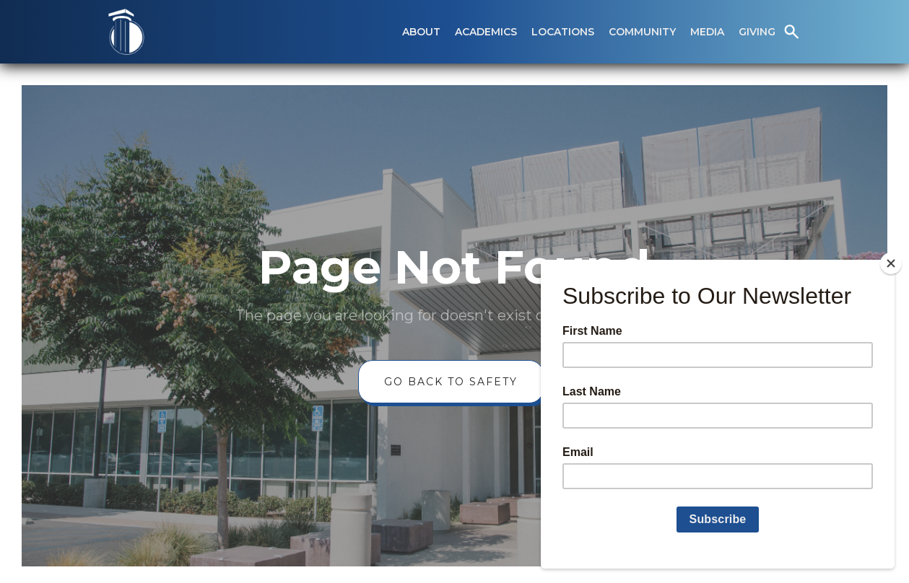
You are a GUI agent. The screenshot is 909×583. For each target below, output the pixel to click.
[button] (421, 31)
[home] (126, 32)
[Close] (891, 263)
